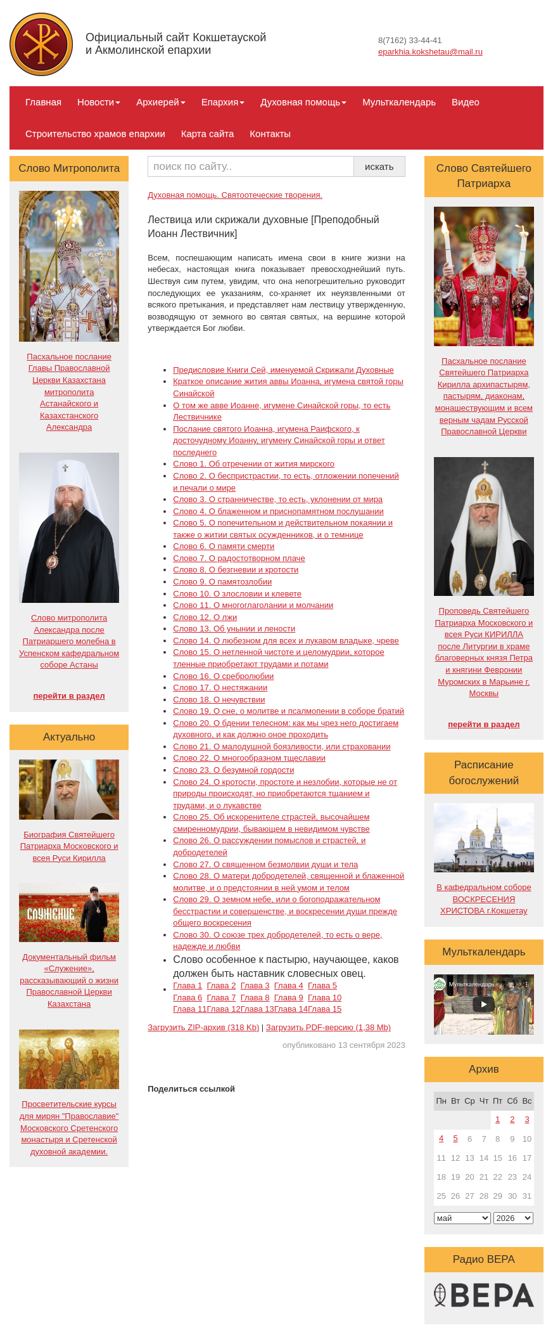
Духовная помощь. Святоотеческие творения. (235, 195)
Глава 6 (187, 997)
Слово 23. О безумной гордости (233, 770)
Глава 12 (223, 1009)
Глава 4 (288, 985)
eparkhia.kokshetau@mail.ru (430, 51)
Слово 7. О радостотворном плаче (239, 558)
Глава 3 (255, 985)
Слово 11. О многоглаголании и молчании (253, 605)
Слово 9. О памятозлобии (222, 581)
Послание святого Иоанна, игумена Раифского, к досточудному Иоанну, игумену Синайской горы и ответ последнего (279, 440)
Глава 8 (255, 997)
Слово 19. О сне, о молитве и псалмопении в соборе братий (288, 711)
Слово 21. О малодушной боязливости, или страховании (281, 746)
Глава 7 (221, 997)
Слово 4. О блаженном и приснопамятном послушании (278, 511)
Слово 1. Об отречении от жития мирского (253, 463)
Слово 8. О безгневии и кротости (235, 569)
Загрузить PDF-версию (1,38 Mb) (328, 1027)
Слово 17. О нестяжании (220, 687)
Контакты (270, 133)
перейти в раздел (69, 696)
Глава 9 (288, 997)
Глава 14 (291, 1009)
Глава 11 (190, 1009)
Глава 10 (324, 997)
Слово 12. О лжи (205, 617)
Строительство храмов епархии (95, 133)
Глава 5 (322, 985)
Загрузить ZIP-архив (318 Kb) (203, 1027)
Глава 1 (187, 985)
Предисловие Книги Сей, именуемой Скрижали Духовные (283, 370)
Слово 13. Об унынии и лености (234, 628)
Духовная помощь (303, 101)
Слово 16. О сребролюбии (223, 676)
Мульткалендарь (399, 101)
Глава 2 (221, 985)
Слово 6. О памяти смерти (223, 546)
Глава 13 (257, 1009)
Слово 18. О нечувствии (219, 699)
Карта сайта (207, 133)
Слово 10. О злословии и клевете (237, 593)
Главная (43, 101)
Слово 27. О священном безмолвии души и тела (265, 864)
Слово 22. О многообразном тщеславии (249, 758)
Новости (98, 101)
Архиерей (160, 101)
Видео (466, 101)
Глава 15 (324, 1009)
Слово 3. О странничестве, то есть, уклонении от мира (278, 499)
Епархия (223, 101)
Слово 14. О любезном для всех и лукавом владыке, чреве (286, 640)
